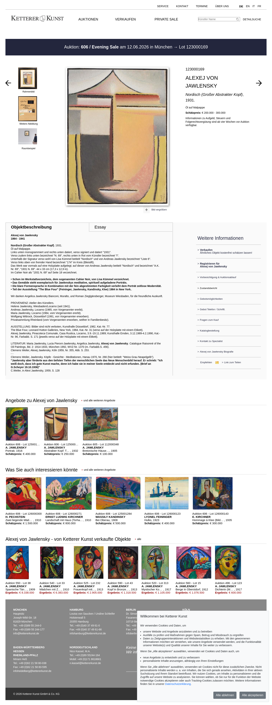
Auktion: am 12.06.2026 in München (119, 47)
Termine (202, 6)
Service (162, 6)
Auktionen (88, 19)
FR (259, 6)
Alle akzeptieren (252, 695)
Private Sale (166, 19)
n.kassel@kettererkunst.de (85, 663)
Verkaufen (125, 19)
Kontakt (182, 6)
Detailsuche (252, 19)
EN (248, 6)
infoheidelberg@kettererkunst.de (32, 670)
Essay (100, 227)
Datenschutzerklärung (178, 683)
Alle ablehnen (225, 695)
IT (253, 6)
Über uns (222, 6)
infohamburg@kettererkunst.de (88, 633)
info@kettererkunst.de (26, 633)
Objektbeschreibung (31, 227)
